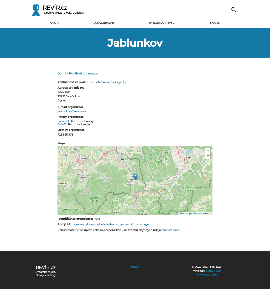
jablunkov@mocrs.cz (72, 111)
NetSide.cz (213, 270)
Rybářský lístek (161, 23)
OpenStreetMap (194, 213)
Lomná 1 (64, 121)
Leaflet (181, 213)
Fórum (215, 23)
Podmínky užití (206, 275)
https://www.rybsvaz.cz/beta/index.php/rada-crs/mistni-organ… (109, 224)
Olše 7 (62, 124)
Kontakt (135, 266)
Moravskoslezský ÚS (112, 82)
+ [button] (208, 150)
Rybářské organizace (83, 73)
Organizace (104, 23)
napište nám (171, 230)
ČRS (92, 82)
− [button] (208, 156)
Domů (54, 23)
